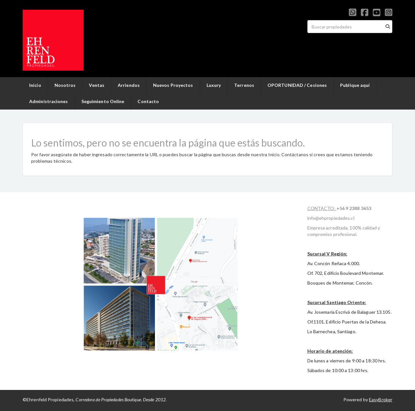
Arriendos (129, 85)
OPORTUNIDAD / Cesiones (297, 85)
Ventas (96, 85)
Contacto (148, 101)
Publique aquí (355, 85)
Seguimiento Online (102, 101)
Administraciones (48, 101)
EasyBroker (380, 399)
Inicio (35, 85)
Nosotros (65, 85)
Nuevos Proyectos (173, 85)
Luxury (214, 85)
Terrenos (244, 85)
